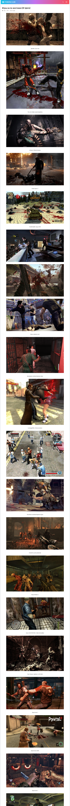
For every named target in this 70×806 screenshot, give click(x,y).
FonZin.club (10, 2)
